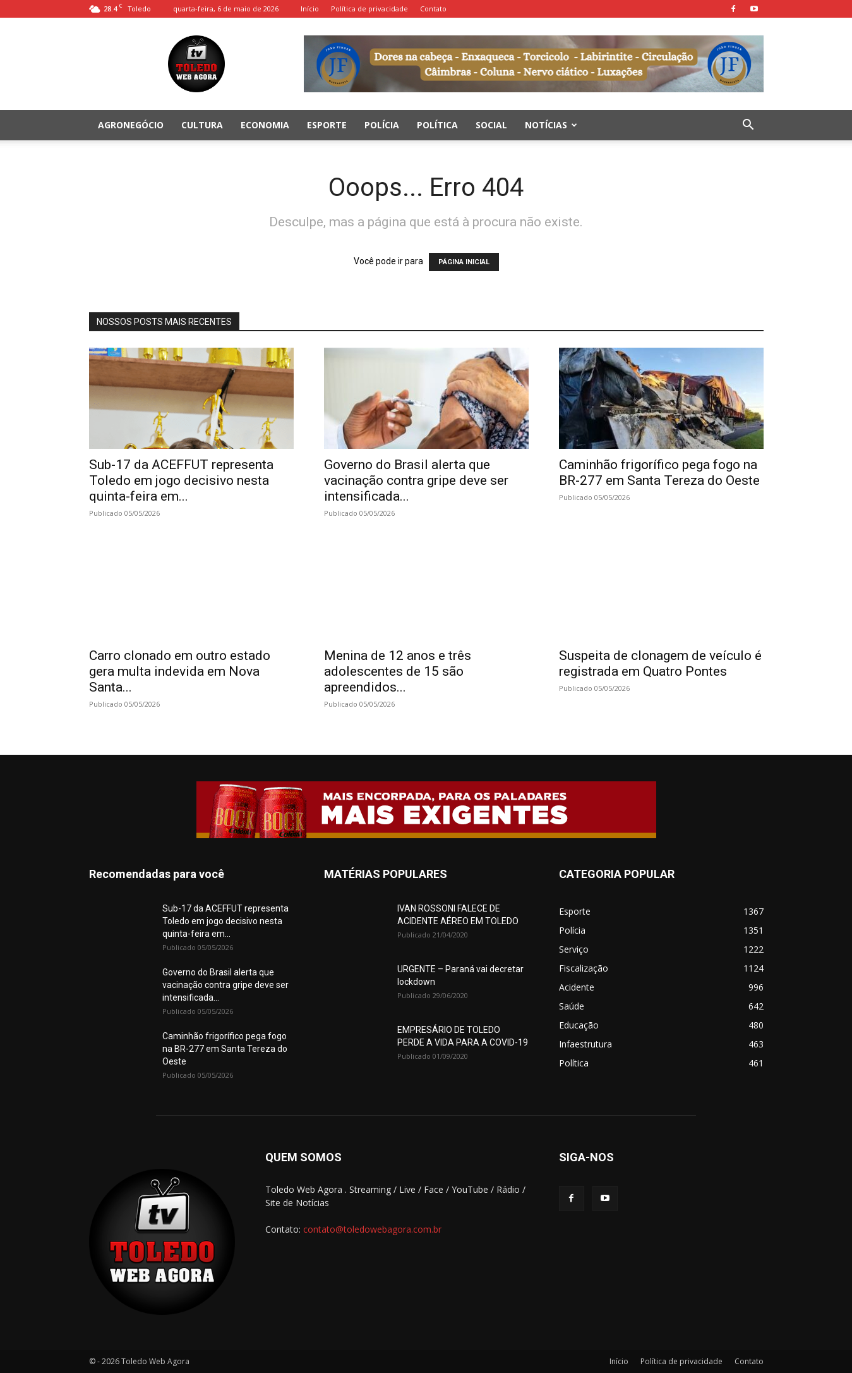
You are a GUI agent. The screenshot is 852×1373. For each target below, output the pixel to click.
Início (310, 8)
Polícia (381, 125)
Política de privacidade (369, 8)
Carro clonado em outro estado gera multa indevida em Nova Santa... (179, 671)
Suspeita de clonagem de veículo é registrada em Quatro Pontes (660, 663)
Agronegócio (131, 125)
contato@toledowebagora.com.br (372, 1229)
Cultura (202, 125)
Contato (433, 8)
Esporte (327, 125)
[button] (748, 126)
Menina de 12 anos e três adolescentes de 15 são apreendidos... (397, 671)
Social (491, 125)
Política (437, 125)
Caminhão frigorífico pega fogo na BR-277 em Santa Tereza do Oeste (659, 472)
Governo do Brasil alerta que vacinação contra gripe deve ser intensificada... (416, 480)
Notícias (551, 125)
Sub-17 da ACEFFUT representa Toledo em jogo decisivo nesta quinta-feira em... (181, 480)
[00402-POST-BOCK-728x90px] (426, 809)
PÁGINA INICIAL (463, 262)
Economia (265, 125)
